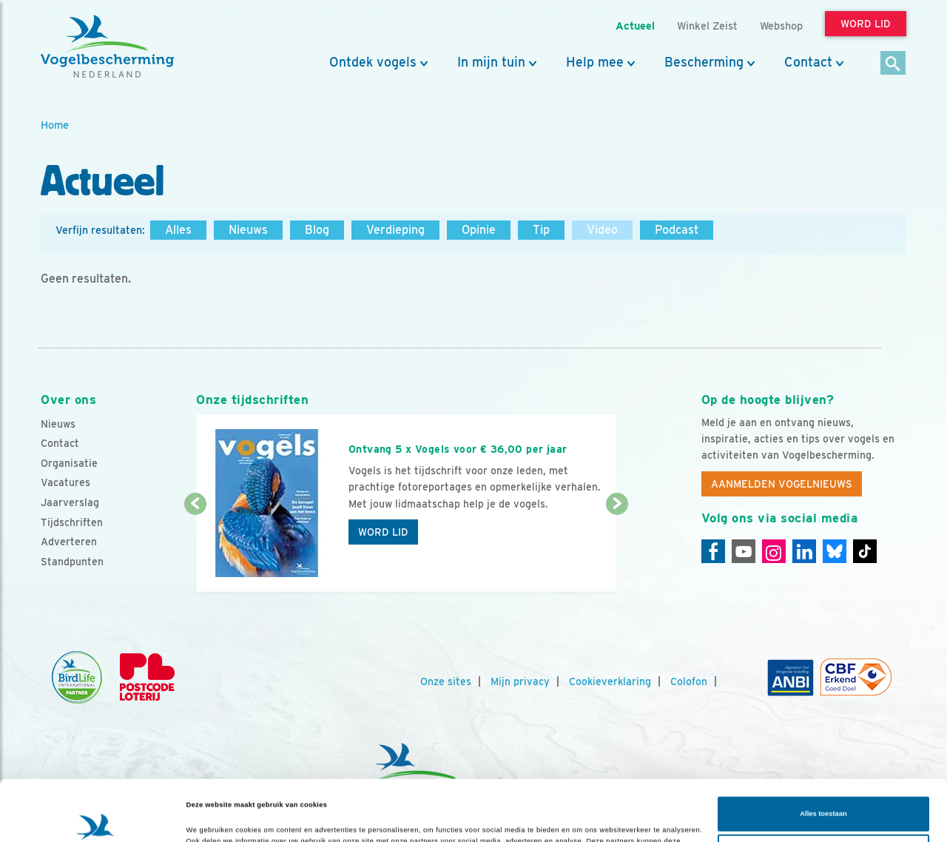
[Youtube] (743, 551)
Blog (317, 230)
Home (55, 124)
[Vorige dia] (195, 549)
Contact (808, 62)
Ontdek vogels (373, 62)
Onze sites (445, 681)
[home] (107, 46)
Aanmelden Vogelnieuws (781, 484)
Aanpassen (824, 791)
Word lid (383, 532)
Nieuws (248, 230)
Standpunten (72, 561)
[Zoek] (893, 64)
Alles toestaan (823, 753)
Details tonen (208, 817)
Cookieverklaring (610, 681)
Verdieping (395, 230)
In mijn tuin (491, 62)
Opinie (479, 230)
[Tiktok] (865, 551)
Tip (541, 230)
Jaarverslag (70, 502)
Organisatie (69, 463)
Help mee (595, 62)
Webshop (781, 25)
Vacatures (65, 482)
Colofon (688, 681)
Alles (178, 230)
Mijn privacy (520, 681)
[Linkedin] (804, 551)
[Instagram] (774, 551)
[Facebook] (713, 551)
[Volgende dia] (616, 549)
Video (602, 230)
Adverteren (69, 542)
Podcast (676, 230)
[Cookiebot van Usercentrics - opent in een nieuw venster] (96, 817)
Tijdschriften (72, 522)
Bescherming (704, 62)
